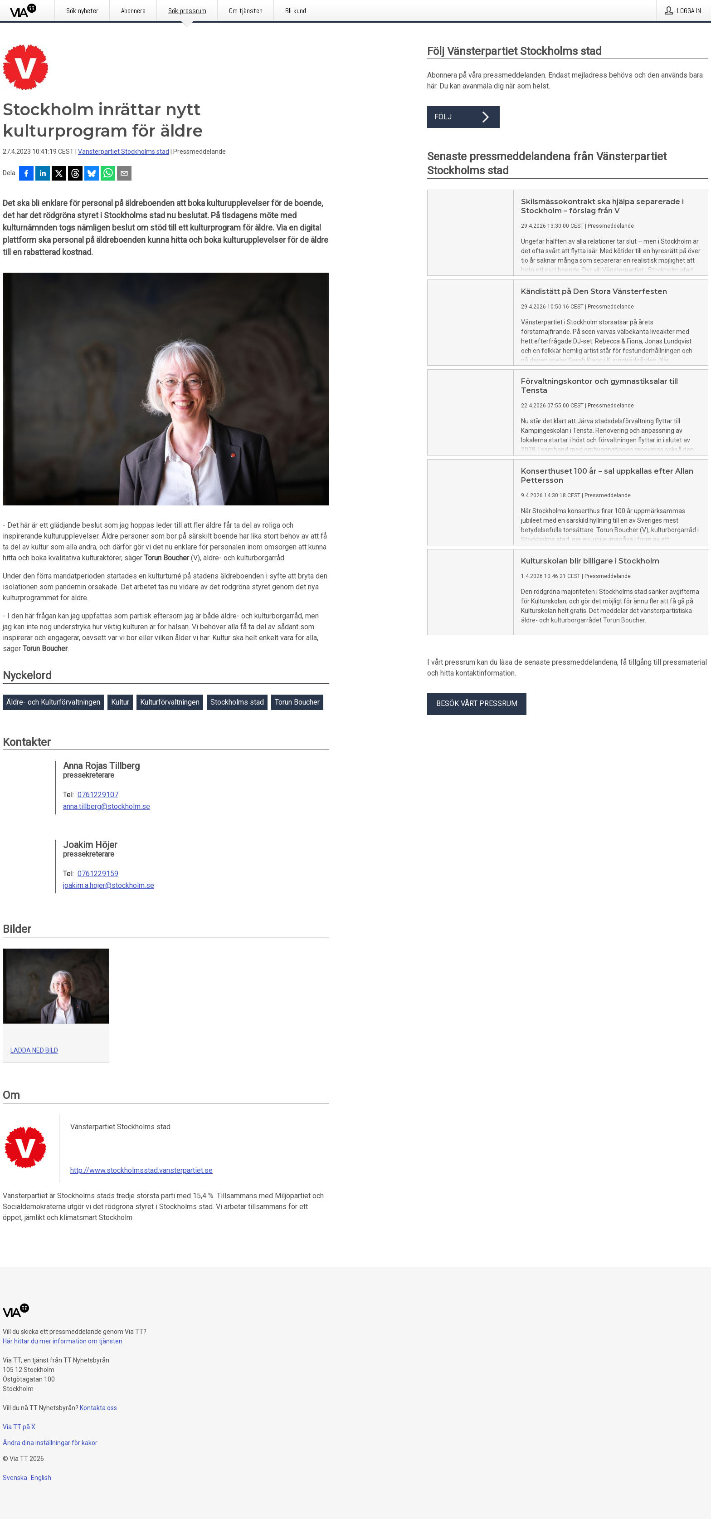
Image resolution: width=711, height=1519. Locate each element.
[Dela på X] (59, 174)
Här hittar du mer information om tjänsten (62, 1341)
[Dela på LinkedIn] (42, 174)
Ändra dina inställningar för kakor (50, 1442)
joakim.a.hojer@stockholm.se (108, 886)
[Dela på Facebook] (26, 174)
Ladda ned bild (34, 1050)
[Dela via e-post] (124, 174)
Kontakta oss (98, 1407)
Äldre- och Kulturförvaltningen (53, 702)
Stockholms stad (237, 702)
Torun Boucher (297, 702)
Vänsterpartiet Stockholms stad (123, 151)
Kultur (120, 702)
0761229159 (98, 874)
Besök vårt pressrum (476, 703)
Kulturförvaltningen (170, 702)
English (41, 1477)
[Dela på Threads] (75, 174)
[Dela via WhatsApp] (108, 174)
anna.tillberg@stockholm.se (106, 807)
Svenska (15, 1477)
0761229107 (98, 795)
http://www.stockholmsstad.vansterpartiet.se (141, 1170)
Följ (463, 117)
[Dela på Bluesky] (91, 174)
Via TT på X (19, 1427)
